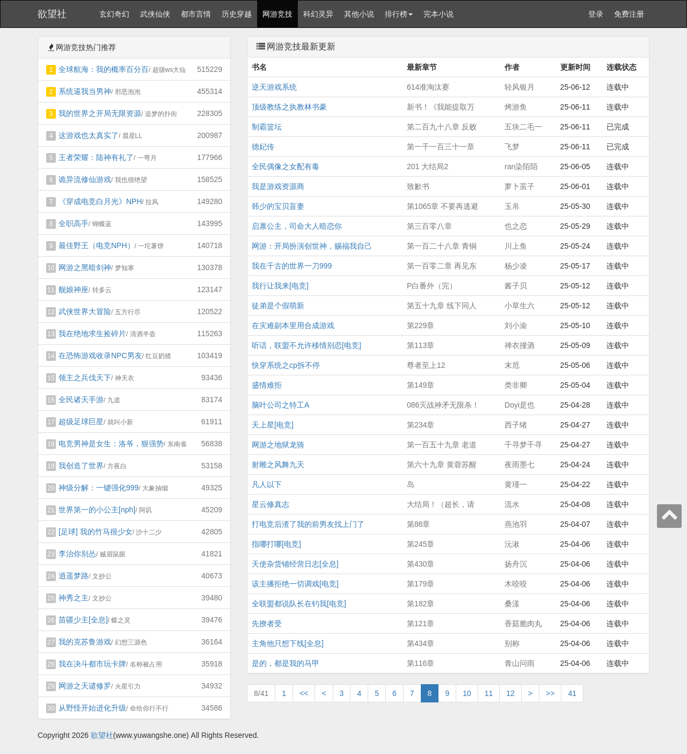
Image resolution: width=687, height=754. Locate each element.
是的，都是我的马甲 (285, 663)
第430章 (420, 564)
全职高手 (74, 223)
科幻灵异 (318, 14)
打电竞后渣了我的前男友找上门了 (308, 524)
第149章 (420, 385)
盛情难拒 (267, 385)
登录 (595, 14)
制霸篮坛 (267, 126)
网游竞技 (277, 14)
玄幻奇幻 (114, 14)
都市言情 (196, 14)
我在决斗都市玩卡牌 (92, 663)
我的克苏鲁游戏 (85, 641)
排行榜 (399, 14)
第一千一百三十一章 (440, 146)
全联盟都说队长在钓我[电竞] (299, 603)
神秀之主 (74, 597)
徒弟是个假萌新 (278, 305)
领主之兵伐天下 (85, 377)
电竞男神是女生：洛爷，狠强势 (111, 443)
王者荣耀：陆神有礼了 (96, 157)
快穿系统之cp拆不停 (286, 365)
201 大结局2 (427, 166)
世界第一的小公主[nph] (97, 509)
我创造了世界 (81, 465)
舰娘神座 (74, 289)
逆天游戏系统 (274, 87)
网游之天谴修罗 (85, 686)
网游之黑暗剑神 (85, 267)
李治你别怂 (77, 553)
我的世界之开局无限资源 (100, 113)
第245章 (420, 544)
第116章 (420, 663)
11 (489, 693)
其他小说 (359, 14)
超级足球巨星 (81, 421)
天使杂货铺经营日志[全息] (295, 564)
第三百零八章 (429, 226)
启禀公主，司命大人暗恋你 (297, 226)
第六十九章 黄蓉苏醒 (442, 464)
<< (303, 693)
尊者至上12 (426, 365)
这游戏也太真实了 (89, 135)
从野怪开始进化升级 (92, 708)
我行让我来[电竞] (280, 285)
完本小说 (438, 14)
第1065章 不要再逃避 (442, 206)
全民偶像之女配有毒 (285, 166)
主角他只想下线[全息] (288, 643)
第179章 (420, 583)
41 (572, 693)
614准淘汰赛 (428, 87)
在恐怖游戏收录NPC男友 (100, 355)
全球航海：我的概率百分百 (104, 69)
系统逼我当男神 (85, 91)
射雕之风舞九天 (278, 464)
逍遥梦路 (74, 575)
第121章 (420, 623)
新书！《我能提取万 (440, 107)
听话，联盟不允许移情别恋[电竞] (306, 345)
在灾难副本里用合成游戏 (293, 325)
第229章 (420, 325)
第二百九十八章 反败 (442, 126)
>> (550, 693)
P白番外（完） (432, 285)
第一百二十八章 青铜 (442, 246)
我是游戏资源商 (278, 186)
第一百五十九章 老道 (442, 444)
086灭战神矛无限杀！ (443, 405)
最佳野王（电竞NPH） (97, 245)
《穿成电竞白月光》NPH (100, 201)
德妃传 (263, 146)
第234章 (420, 425)
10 (467, 693)
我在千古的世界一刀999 (292, 266)
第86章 (418, 524)
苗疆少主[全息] (83, 619)
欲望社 (52, 14)
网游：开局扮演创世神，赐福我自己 (312, 246)
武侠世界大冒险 (85, 311)
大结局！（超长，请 (440, 504)
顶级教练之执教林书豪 (289, 107)
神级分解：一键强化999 (98, 487)
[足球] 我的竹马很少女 (96, 531)
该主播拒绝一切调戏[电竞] (295, 583)
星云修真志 (270, 504)
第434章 (420, 643)
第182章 (420, 603)
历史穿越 (237, 14)
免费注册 (629, 14)
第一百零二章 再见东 (442, 266)
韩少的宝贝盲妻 (278, 206)
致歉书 (418, 186)
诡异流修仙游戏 (85, 179)
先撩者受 (267, 623)
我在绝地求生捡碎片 (92, 333)
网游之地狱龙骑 (278, 444)
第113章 (420, 345)
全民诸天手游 (81, 399)
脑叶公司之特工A (280, 405)
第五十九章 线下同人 (442, 305)
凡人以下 (267, 484)
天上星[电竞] (273, 425)
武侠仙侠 (155, 14)
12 (510, 693)
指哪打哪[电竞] (276, 544)
